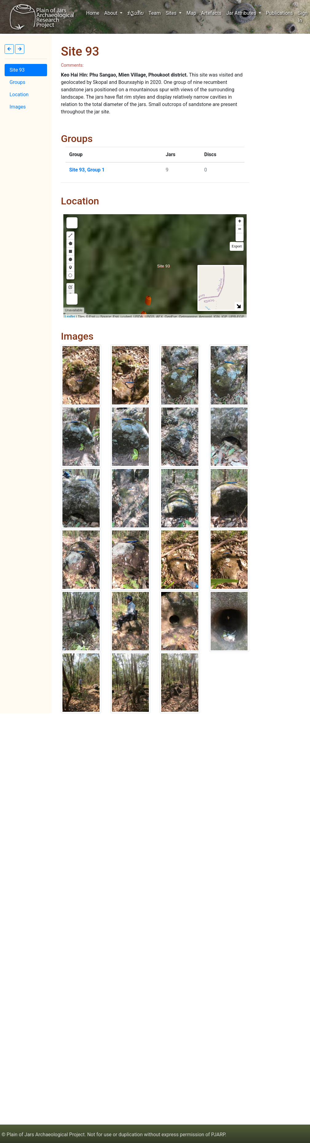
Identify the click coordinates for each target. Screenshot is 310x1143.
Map (191, 13)
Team (155, 13)
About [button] (111, 13)
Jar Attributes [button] (241, 13)
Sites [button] (172, 13)
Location (19, 94)
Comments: (72, 65)
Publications (279, 13)
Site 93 (17, 70)
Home (94, 12)
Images (18, 107)
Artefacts (211, 13)
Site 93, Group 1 (87, 170)
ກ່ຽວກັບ (135, 13)
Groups (17, 82)
